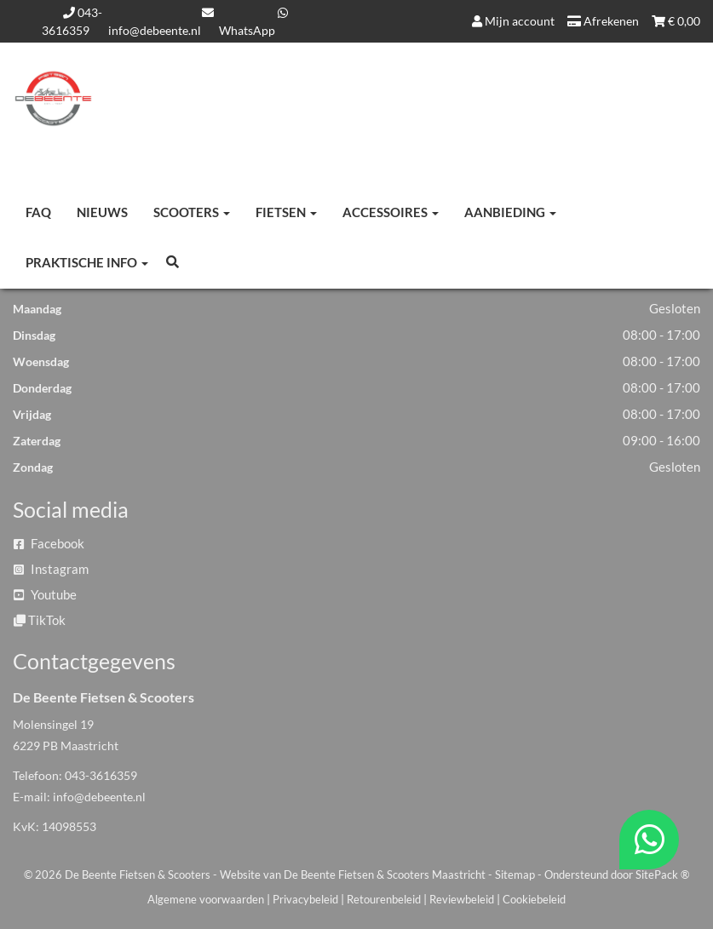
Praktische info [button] (87, 262)
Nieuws (102, 212)
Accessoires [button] (390, 212)
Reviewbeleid (461, 899)
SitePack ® (662, 874)
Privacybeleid (305, 899)
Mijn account (513, 21)
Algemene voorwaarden (205, 899)
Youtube (45, 594)
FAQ (38, 212)
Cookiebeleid (534, 899)
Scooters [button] (191, 212)
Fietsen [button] (286, 212)
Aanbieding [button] (510, 212)
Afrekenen (603, 21)
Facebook (49, 543)
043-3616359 (101, 775)
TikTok (40, 620)
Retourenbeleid (384, 899)
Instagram (51, 568)
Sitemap (515, 874)
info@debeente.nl (99, 796)
